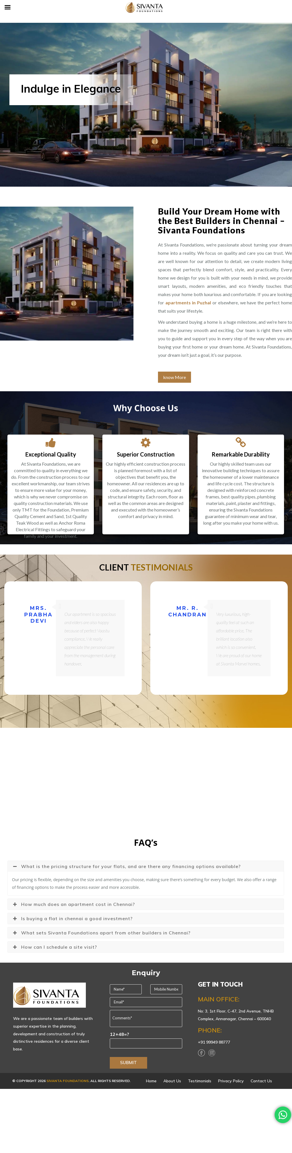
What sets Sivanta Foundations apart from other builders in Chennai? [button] (101, 933)
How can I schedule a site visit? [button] (54, 947)
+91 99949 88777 (214, 1042)
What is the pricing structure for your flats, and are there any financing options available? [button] (126, 866)
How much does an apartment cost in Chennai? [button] (73, 904)
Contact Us (261, 1080)
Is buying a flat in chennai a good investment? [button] (72, 918)
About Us (172, 1080)
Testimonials (199, 1080)
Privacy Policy (231, 1080)
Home (151, 1080)
